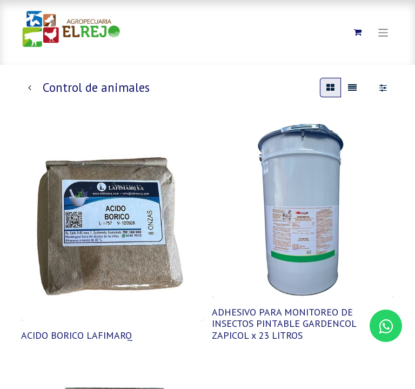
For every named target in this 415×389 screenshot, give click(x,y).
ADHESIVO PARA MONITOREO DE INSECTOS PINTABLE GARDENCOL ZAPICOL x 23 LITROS (284, 323)
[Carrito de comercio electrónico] (357, 32)
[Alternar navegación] (383, 32)
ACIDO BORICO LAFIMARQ (76, 335)
